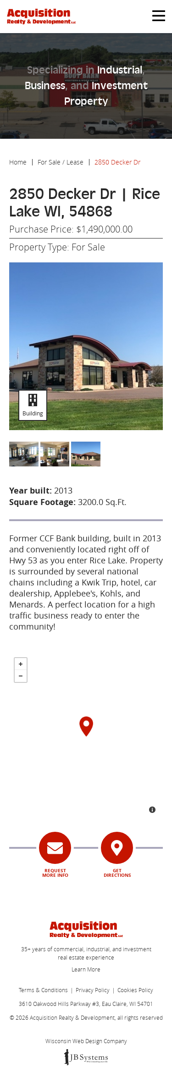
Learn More (86, 969)
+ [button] (21, 664)
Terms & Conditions (43, 990)
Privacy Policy (93, 990)
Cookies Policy (135, 990)
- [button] (21, 676)
